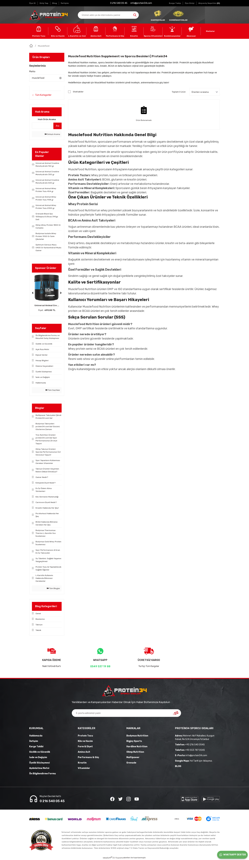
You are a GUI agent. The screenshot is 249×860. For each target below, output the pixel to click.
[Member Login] (189, 3)
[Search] (108, 15)
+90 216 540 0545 (190, 744)
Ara (57, 126)
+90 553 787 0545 (190, 750)
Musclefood (43, 46)
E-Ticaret (118, 858)
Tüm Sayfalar (53, 390)
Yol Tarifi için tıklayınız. (193, 760)
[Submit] (175, 713)
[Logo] (48, 15)
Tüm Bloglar (53, 588)
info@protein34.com (191, 755)
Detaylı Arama (52, 134)
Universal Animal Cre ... (46, 305)
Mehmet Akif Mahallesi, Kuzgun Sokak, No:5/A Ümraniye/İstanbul (194, 737)
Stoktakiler (78, 91)
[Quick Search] (41, 126)
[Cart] (209, 3)
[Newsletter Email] (126, 713)
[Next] (61, 293)
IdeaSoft (107, 857)
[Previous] (33, 293)
